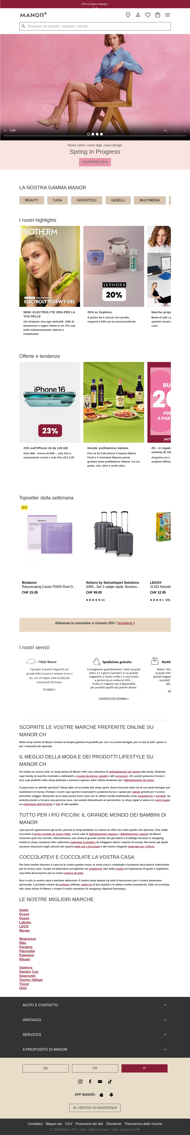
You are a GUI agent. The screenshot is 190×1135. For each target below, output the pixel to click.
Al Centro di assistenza (95, 1108)
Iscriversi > (126, 623)
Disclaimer (114, 1124)
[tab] (88, 134)
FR (95, 1068)
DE (45, 1068)
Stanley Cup (28, 971)
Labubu (25, 922)
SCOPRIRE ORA (95, 162)
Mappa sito (54, 1124)
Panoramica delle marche (143, 1124)
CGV (68, 1124)
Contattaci (35, 1124)
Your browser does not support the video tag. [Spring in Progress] (95, 87)
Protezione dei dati (89, 1124)
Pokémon (26, 955)
